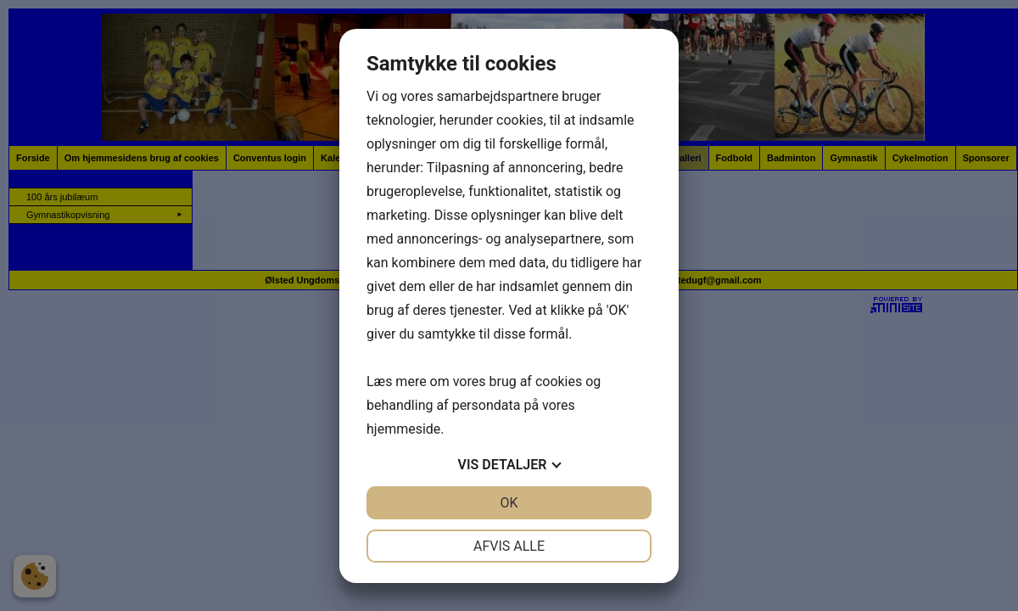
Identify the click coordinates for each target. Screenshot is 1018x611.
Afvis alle (509, 546)
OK (508, 503)
